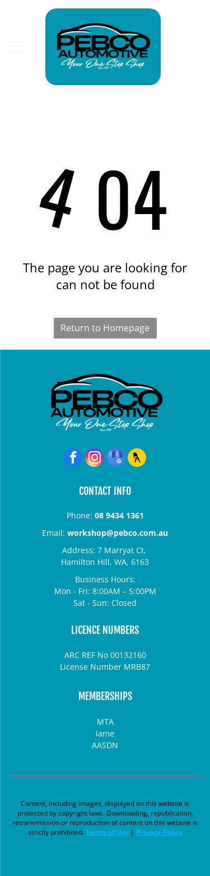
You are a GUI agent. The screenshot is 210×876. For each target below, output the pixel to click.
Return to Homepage (105, 328)
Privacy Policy (159, 832)
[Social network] (137, 459)
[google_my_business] (115, 459)
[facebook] (73, 459)
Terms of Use (107, 832)
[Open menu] (16, 47)
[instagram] (94, 459)
